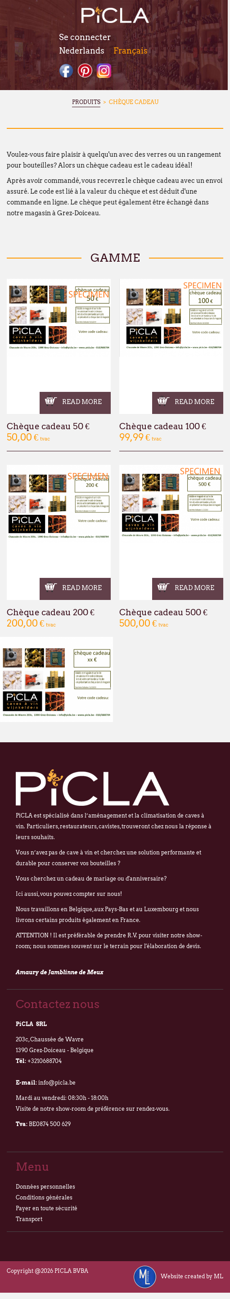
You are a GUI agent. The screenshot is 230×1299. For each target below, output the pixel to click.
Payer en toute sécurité (46, 1208)
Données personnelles (45, 1186)
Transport (29, 1219)
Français (130, 50)
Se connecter (85, 37)
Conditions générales (44, 1197)
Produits (86, 102)
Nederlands (81, 50)
